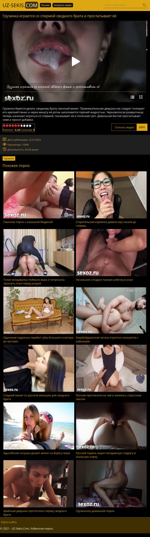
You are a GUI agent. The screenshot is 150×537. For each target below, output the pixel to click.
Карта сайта (9, 522)
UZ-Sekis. (20, 5)
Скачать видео (129, 127)
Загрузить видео (63, 5)
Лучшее (45, 5)
